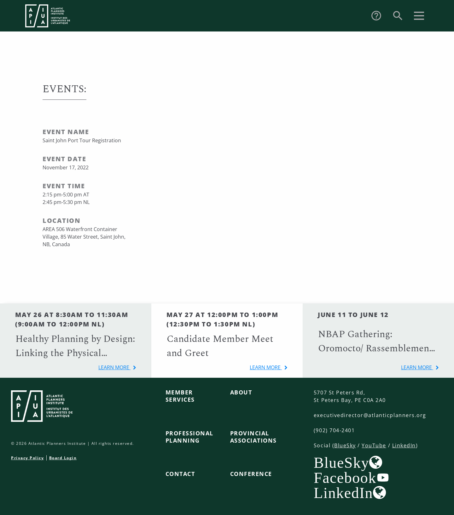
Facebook (345, 477)
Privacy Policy (27, 458)
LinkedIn (404, 445)
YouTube (374, 445)
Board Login (63, 458)
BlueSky (345, 445)
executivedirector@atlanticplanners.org (370, 415)
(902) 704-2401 (334, 430)
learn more (114, 367)
